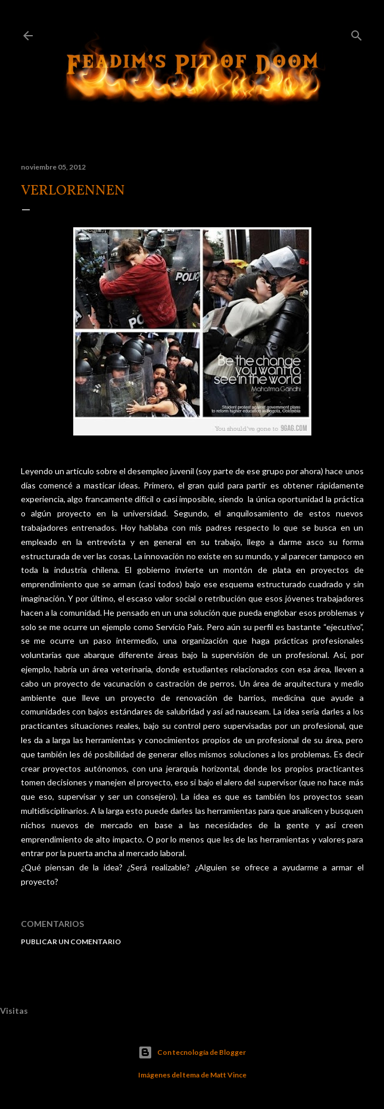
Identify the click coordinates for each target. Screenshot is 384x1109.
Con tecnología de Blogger (192, 1052)
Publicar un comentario (71, 941)
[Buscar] (356, 33)
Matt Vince (228, 1074)
